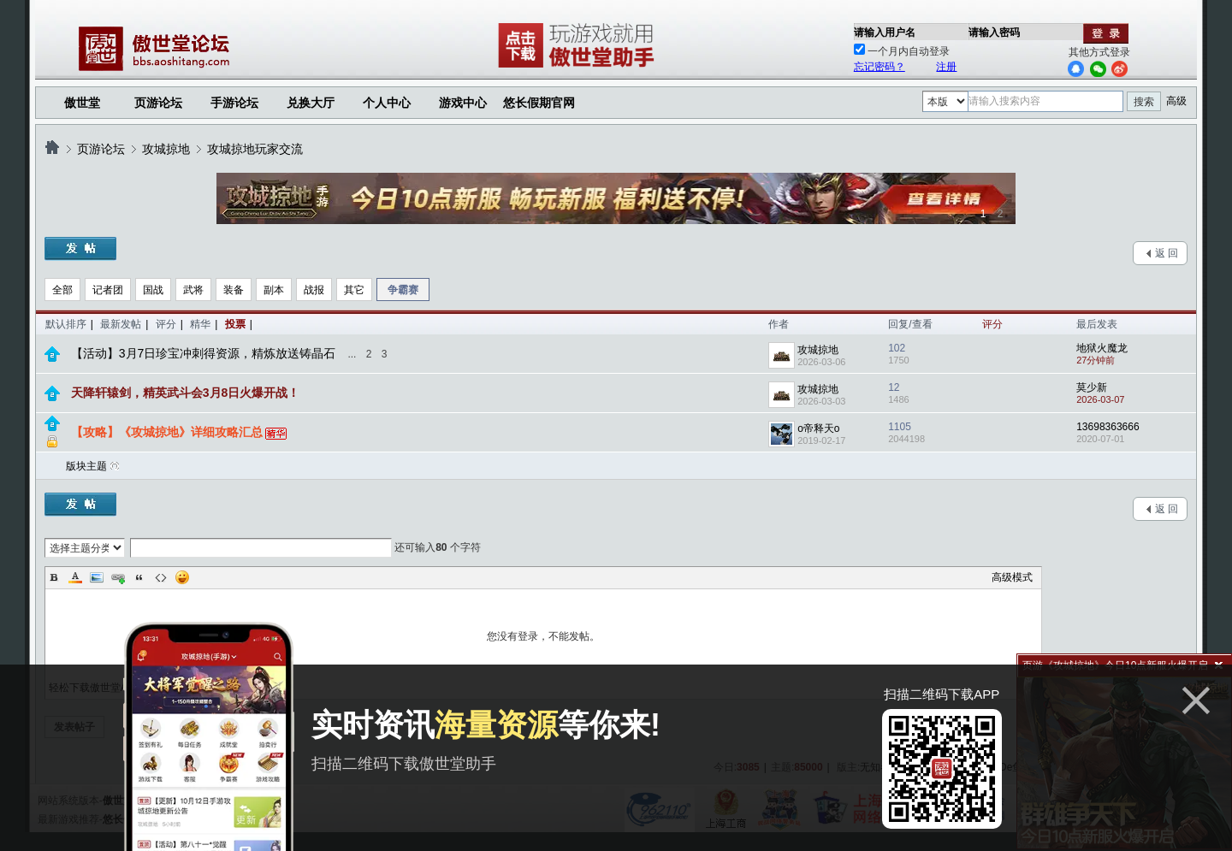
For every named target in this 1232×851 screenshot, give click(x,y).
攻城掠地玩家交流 (255, 149)
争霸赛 (403, 290)
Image (96, 577)
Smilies (182, 577)
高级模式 (1012, 577)
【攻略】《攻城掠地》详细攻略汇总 (167, 432)
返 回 (1166, 253)
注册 (946, 67)
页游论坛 (158, 102)
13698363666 (1107, 427)
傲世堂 (82, 102)
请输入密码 (994, 32)
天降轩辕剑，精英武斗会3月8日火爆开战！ (185, 392)
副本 (274, 290)
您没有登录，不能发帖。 (543, 636)
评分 (166, 324)
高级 (1176, 101)
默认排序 (65, 324)
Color (75, 577)
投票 (235, 324)
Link (118, 577)
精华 (200, 324)
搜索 (1144, 102)
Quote (139, 577)
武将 (193, 290)
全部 (62, 290)
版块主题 (86, 466)
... (351, 354)
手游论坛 (234, 102)
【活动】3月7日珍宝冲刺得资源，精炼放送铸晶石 (203, 353)
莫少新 (1091, 387)
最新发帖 (120, 324)
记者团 (107, 290)
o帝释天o (818, 428)
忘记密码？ (879, 67)
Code (160, 577)
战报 (314, 290)
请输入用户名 (884, 32)
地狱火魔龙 (1102, 348)
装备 (233, 290)
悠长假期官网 (539, 102)
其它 (354, 290)
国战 (153, 290)
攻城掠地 (166, 149)
